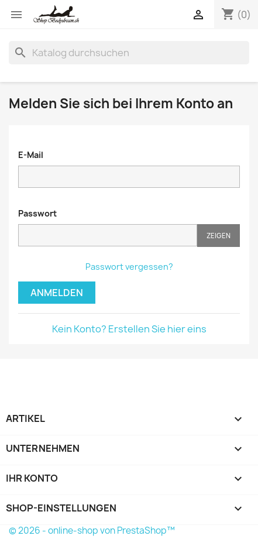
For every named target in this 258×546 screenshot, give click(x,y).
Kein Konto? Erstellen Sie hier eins (129, 328)
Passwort (37, 213)
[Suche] (129, 52)
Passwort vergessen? (129, 266)
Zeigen (219, 235)
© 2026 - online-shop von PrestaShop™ (92, 530)
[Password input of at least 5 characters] (107, 235)
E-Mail (30, 154)
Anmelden (56, 292)
